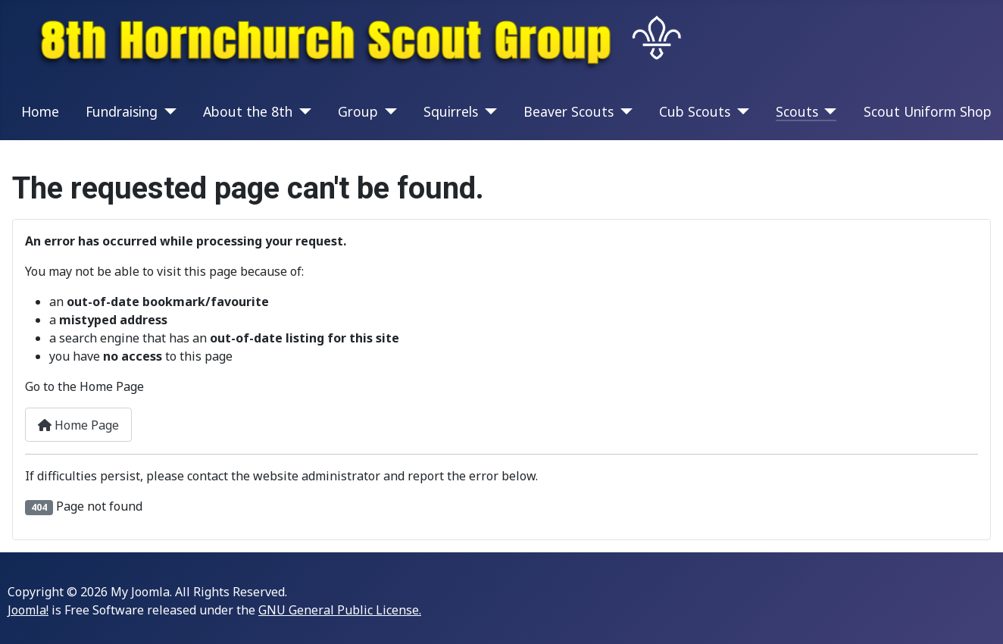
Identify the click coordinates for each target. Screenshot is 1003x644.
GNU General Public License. (339, 610)
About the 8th (247, 111)
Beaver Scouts (568, 111)
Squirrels (450, 111)
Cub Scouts (694, 111)
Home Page (78, 425)
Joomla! (28, 610)
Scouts (797, 111)
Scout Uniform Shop (928, 111)
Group (358, 111)
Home (40, 111)
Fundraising (122, 111)
